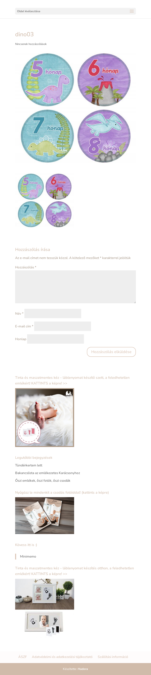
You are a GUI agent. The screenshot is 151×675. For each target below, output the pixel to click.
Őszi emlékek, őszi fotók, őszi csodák (42, 480)
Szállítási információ (113, 657)
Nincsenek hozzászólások (31, 44)
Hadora (83, 669)
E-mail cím (24, 326)
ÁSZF (22, 657)
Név (19, 313)
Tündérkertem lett (28, 465)
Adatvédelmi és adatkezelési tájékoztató (62, 657)
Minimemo (28, 556)
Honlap (20, 339)
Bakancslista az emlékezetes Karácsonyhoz (47, 473)
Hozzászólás (25, 267)
